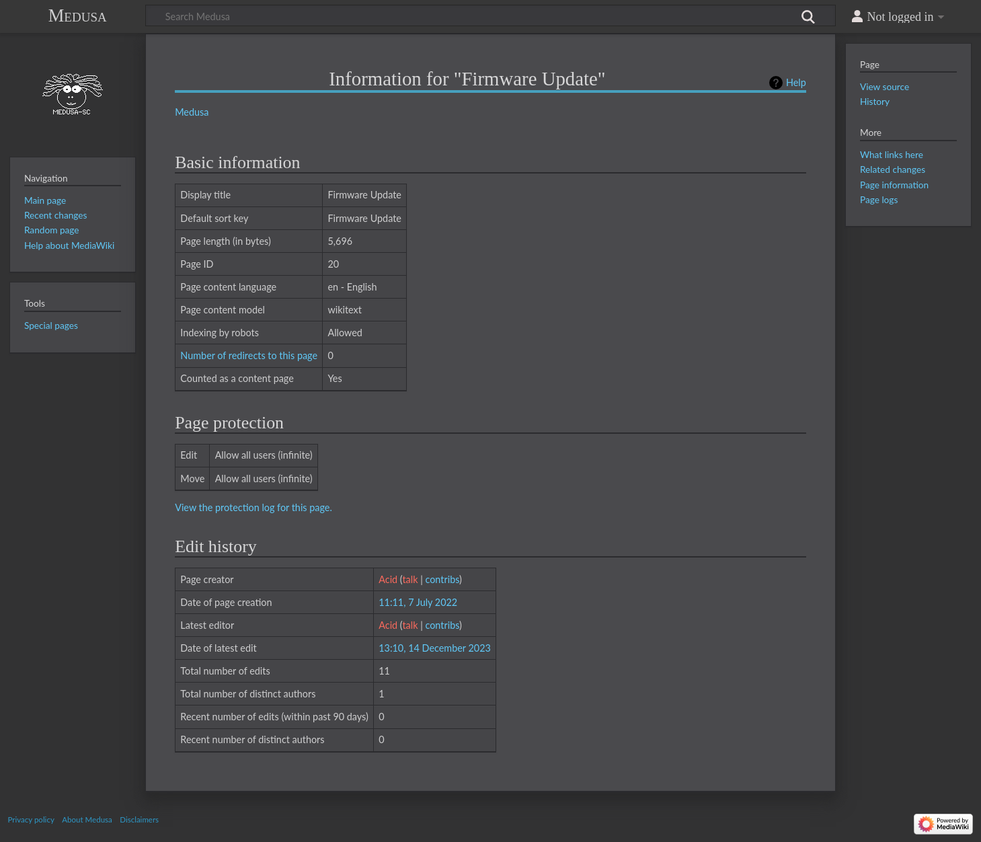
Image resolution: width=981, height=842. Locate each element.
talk (410, 579)
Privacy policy (31, 819)
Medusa (77, 15)
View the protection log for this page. (253, 507)
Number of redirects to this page (248, 355)
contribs (442, 579)
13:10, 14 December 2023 (435, 648)
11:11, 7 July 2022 (418, 602)
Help (796, 82)
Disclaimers (139, 819)
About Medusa (87, 819)
